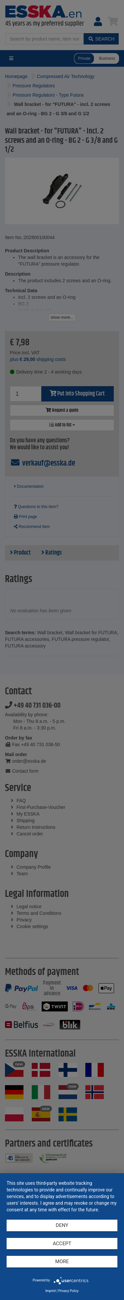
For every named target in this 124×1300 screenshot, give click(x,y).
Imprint (50, 1291)
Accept (62, 1244)
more (62, 1261)
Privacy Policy (68, 1291)
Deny (62, 1225)
